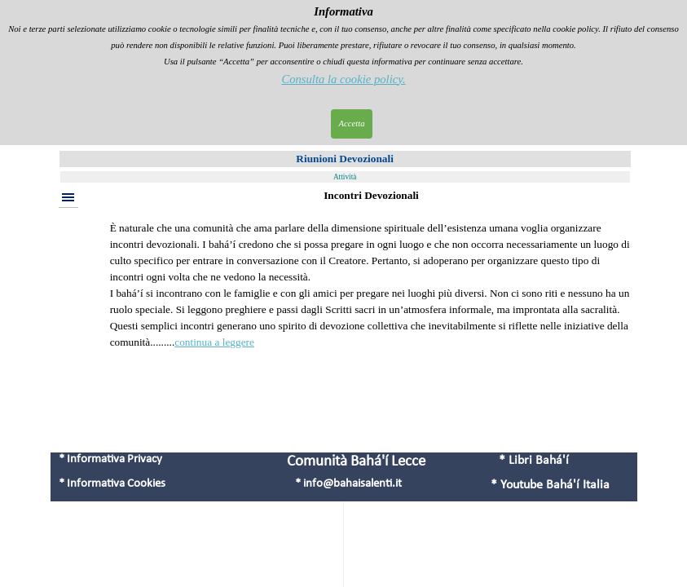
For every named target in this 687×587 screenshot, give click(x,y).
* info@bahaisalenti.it (348, 484)
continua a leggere (214, 342)
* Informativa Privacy (110, 459)
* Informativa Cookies (112, 484)
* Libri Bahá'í (534, 460)
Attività (345, 177)
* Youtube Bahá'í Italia (550, 485)
